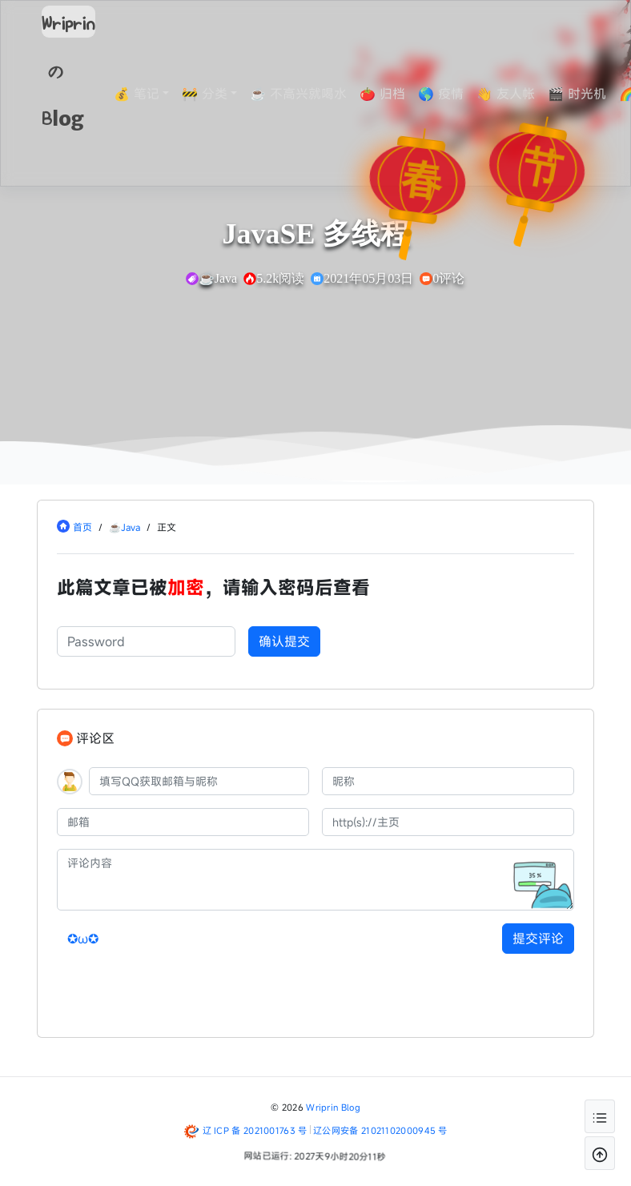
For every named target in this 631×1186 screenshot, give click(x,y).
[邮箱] (183, 822)
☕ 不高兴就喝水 (310, 94)
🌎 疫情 (453, 94)
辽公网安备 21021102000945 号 (380, 1130)
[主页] (448, 822)
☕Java (124, 527)
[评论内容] (315, 880)
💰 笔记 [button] (148, 94)
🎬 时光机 (589, 94)
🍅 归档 (394, 94)
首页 (82, 527)
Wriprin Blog (333, 1107)
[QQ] (199, 781)
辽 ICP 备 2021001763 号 (255, 1130)
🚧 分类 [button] (216, 94)
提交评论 (538, 938)
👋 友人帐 (517, 94)
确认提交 (284, 641)
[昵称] (448, 781)
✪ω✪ (82, 938)
